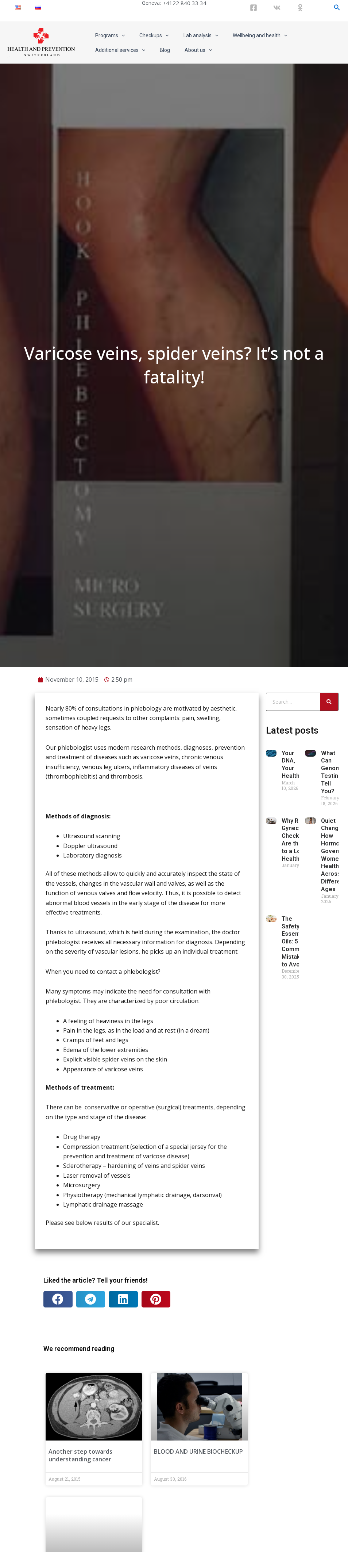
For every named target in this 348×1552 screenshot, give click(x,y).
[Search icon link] (337, 7)
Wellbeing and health (244, 35)
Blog (98, 50)
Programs (108, 35)
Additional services (307, 35)
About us (127, 50)
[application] (119, 35)
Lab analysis (190, 35)
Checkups (147, 35)
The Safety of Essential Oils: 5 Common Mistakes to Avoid (294, 1424)
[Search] (329, 1184)
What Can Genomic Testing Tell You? (333, 1255)
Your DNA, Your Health (290, 1247)
